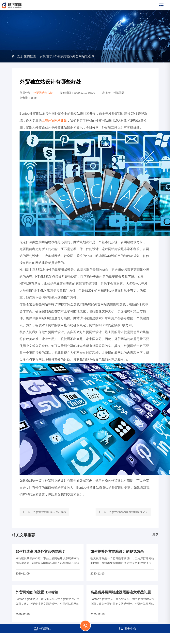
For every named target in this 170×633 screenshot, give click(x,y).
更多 (155, 534)
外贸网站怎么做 (83, 56)
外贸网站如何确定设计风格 (49, 512)
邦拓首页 (46, 56)
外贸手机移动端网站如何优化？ (128, 512)
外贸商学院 (62, 56)
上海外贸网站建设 (54, 120)
